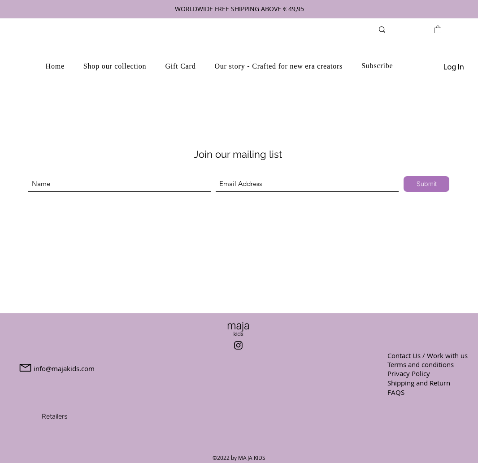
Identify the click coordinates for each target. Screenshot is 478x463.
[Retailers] (54, 416)
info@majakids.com (64, 368)
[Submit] (426, 184)
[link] (438, 29)
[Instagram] (238, 345)
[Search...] (406, 29)
